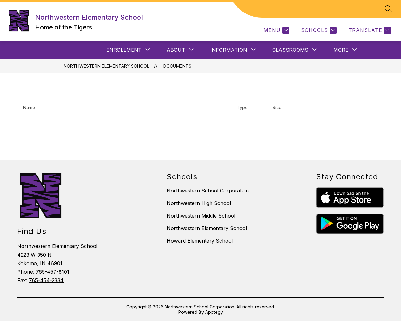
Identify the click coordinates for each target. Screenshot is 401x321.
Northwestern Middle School (201, 216)
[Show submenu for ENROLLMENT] (124, 50)
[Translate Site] (369, 30)
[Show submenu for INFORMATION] (228, 50)
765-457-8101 (52, 272)
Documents (177, 66)
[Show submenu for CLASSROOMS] (290, 50)
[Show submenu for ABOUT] (176, 50)
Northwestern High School (199, 203)
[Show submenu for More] (340, 50)
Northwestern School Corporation (208, 190)
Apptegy (214, 312)
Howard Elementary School (200, 241)
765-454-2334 (46, 280)
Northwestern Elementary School (106, 66)
